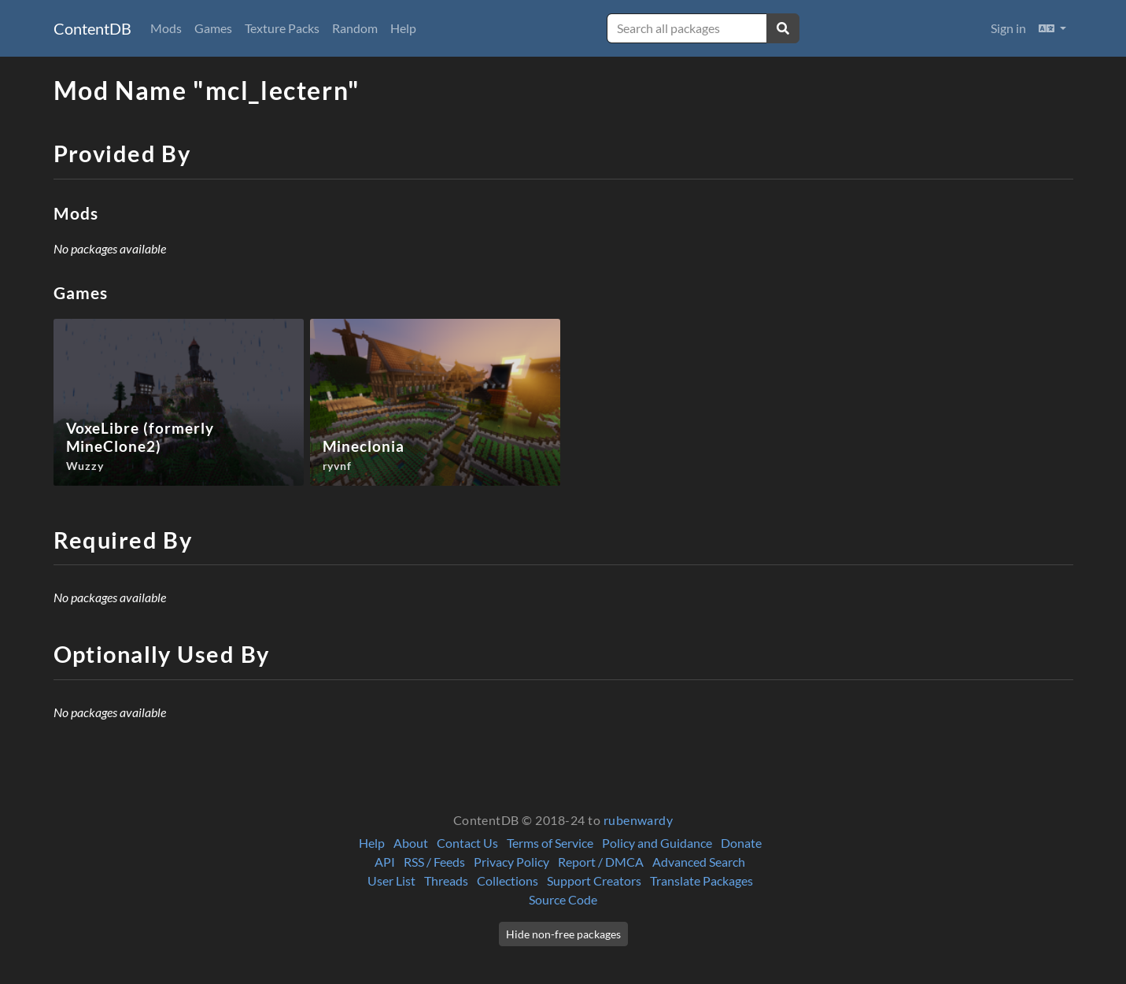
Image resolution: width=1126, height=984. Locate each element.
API (385, 861)
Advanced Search (698, 861)
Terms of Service (550, 842)
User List (391, 880)
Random (355, 27)
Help (403, 27)
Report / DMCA (601, 861)
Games (213, 27)
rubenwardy (639, 819)
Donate (741, 842)
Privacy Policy (511, 861)
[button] (1052, 28)
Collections (507, 880)
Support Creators (594, 880)
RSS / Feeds (434, 861)
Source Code (563, 899)
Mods (166, 27)
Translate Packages (701, 880)
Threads (446, 880)
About (410, 842)
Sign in (1008, 27)
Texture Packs (282, 27)
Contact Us (467, 842)
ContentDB (92, 28)
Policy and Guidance (657, 842)
